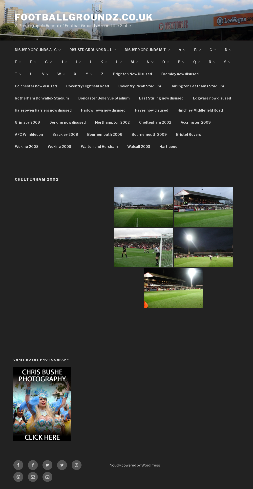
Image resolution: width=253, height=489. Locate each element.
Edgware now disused (212, 98)
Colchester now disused (36, 86)
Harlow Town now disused (103, 110)
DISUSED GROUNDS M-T (147, 50)
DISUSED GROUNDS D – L (93, 50)
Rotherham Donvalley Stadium (42, 98)
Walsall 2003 (138, 146)
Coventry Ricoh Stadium (139, 86)
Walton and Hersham (99, 146)
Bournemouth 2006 (104, 134)
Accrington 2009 (196, 122)
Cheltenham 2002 (155, 122)
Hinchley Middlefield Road (200, 110)
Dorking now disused (67, 122)
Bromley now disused (180, 74)
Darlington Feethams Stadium (197, 86)
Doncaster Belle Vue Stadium (104, 98)
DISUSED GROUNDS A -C (38, 50)
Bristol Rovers (188, 134)
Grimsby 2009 (27, 122)
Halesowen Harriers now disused (43, 110)
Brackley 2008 (65, 134)
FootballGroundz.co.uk (84, 17)
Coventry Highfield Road (87, 86)
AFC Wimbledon (29, 134)
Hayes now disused (151, 110)
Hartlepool (169, 146)
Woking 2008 (26, 146)
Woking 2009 (59, 146)
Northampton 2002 (112, 122)
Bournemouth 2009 (149, 134)
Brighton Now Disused (132, 74)
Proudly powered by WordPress (134, 465)
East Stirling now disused (161, 98)
